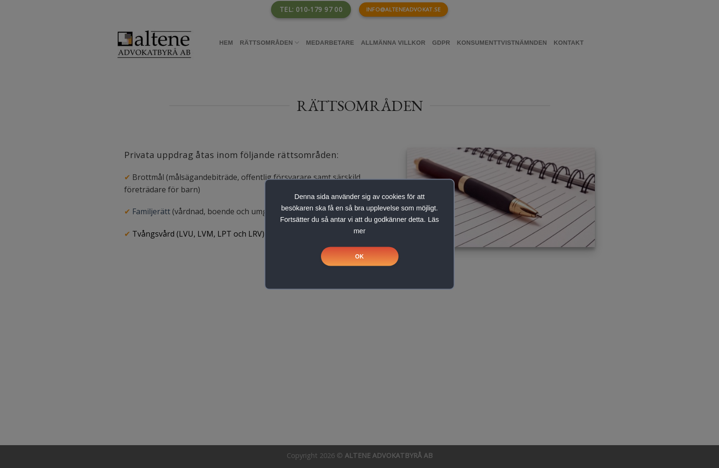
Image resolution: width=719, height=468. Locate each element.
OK (359, 256)
